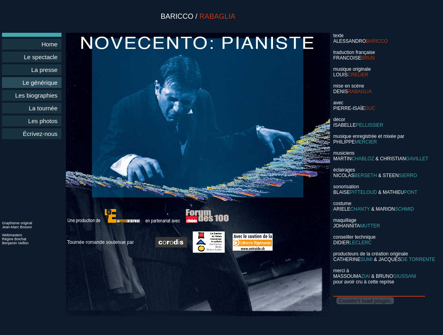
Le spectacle (40, 57)
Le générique (39, 82)
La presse (44, 69)
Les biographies (36, 95)
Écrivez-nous (40, 133)
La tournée (43, 108)
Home (49, 44)
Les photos (42, 121)
